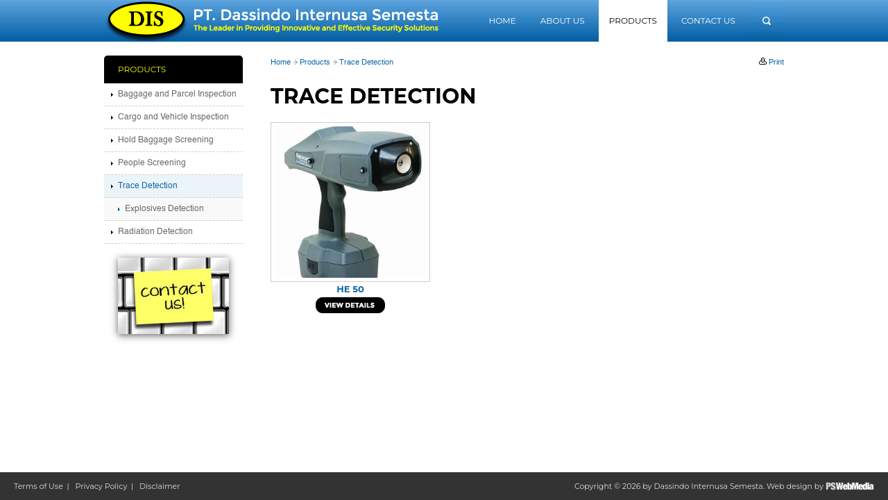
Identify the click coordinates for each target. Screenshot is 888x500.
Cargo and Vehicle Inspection (173, 117)
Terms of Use (38, 486)
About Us (562, 20)
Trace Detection (366, 63)
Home (501, 20)
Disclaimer (159, 486)
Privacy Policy (102, 486)
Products (633, 20)
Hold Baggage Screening (166, 140)
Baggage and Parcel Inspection (177, 94)
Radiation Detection (155, 232)
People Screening (152, 163)
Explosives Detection (164, 209)
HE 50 (350, 288)
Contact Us (708, 20)
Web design (789, 486)
